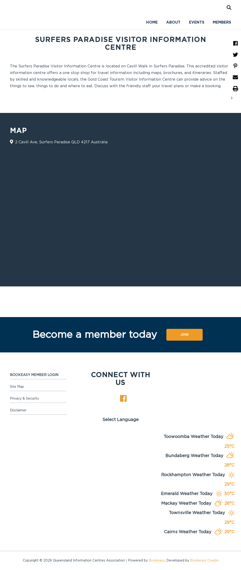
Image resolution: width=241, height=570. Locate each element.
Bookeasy (157, 560)
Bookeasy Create (204, 560)
